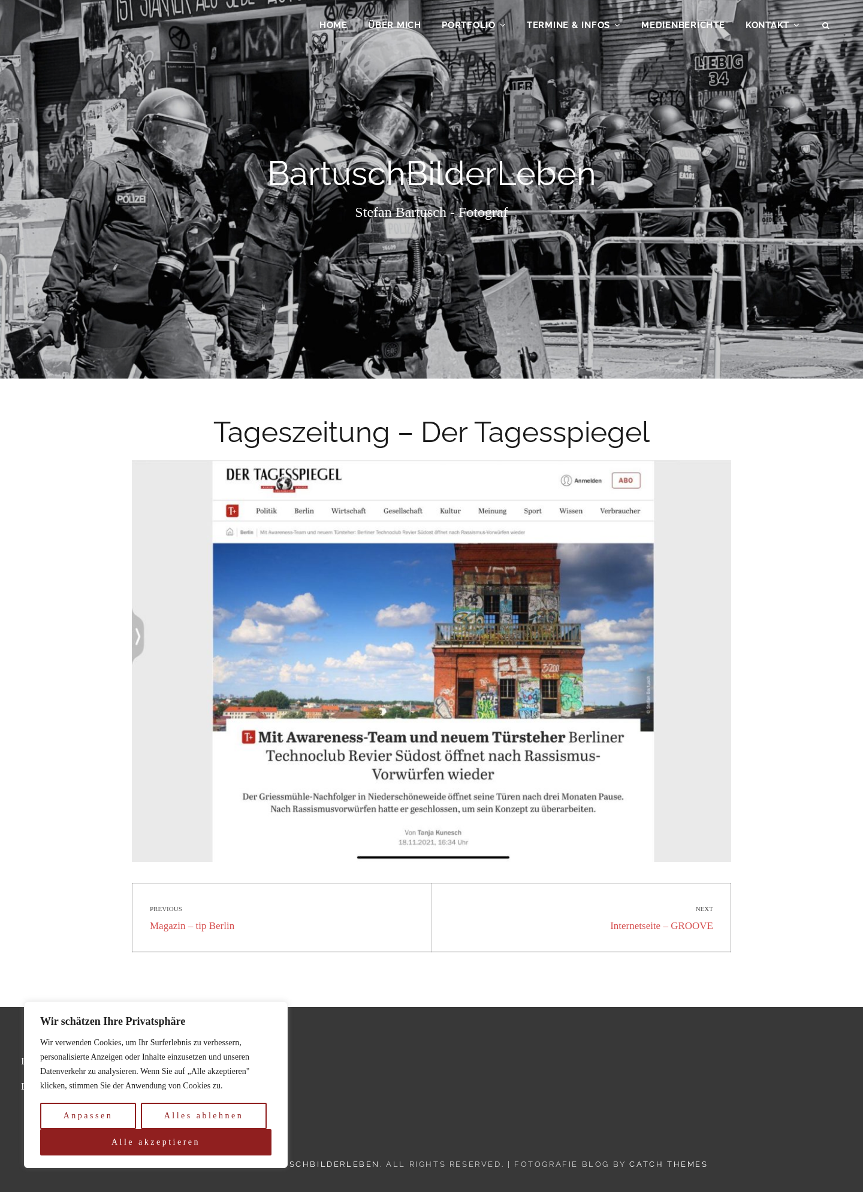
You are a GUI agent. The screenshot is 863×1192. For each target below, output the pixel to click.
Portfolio (469, 27)
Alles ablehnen (204, 1115)
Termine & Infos (568, 27)
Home (333, 27)
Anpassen (88, 1115)
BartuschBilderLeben (317, 1164)
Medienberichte (683, 27)
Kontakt (767, 27)
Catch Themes (668, 1164)
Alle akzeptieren (155, 1141)
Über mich (394, 27)
